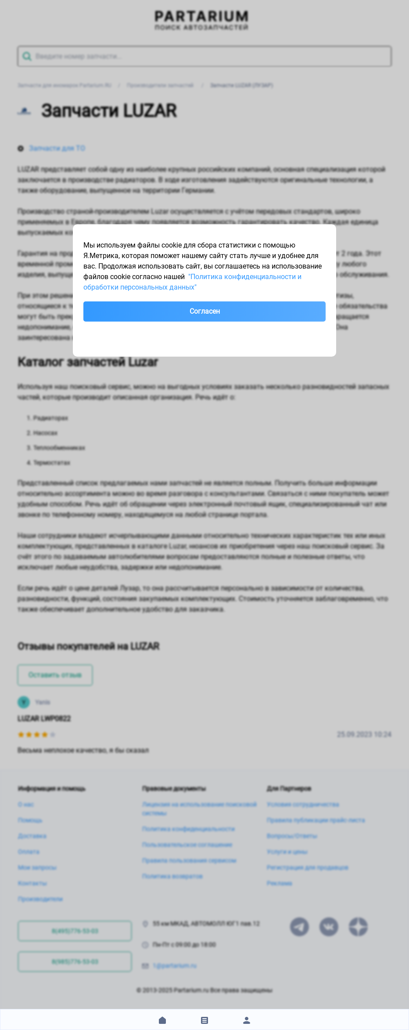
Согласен (205, 311)
